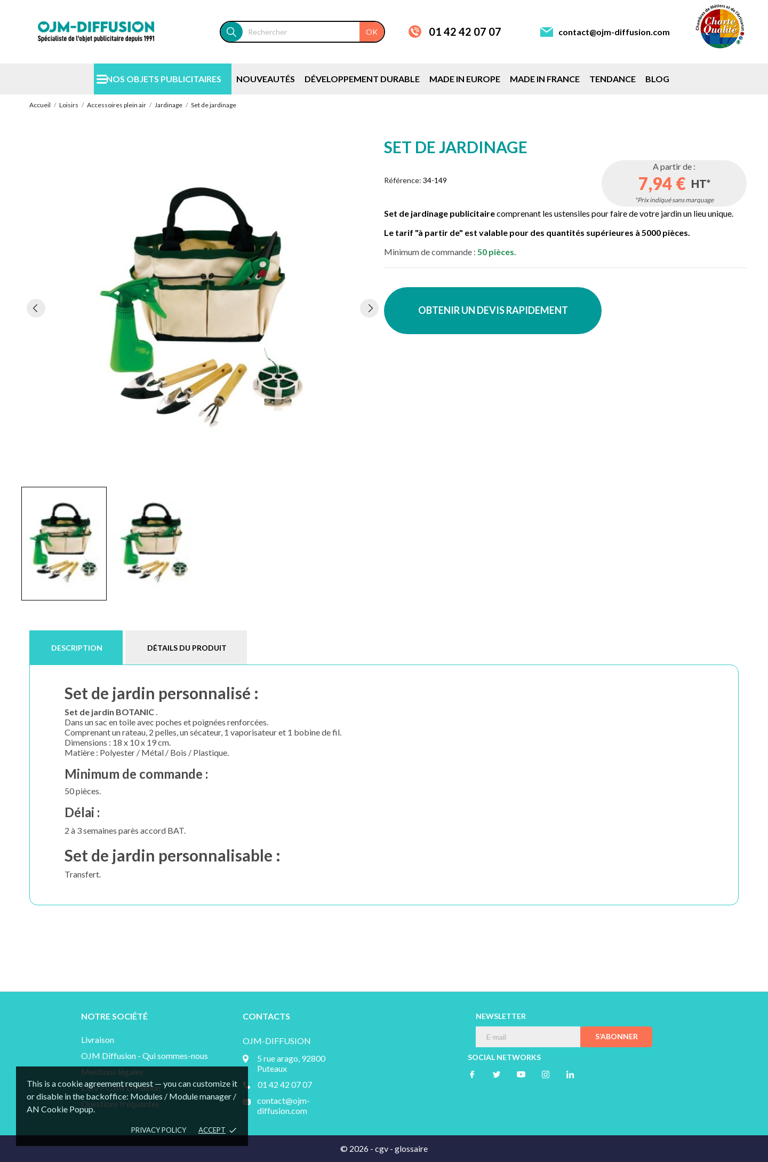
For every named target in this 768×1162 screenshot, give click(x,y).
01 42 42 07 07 (465, 31)
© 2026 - (357, 1148)
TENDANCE (612, 79)
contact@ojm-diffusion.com (614, 32)
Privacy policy (158, 1130)
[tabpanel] (202, 308)
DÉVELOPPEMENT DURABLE (362, 79)
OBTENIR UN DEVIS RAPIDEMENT (493, 310)
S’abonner (616, 1036)
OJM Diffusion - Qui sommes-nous (144, 1055)
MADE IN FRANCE (545, 79)
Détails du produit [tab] (187, 647)
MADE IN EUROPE (464, 79)
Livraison (97, 1039)
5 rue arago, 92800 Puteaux (291, 1063)
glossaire (411, 1148)
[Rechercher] (313, 32)
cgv (381, 1148)
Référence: (402, 180)
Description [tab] (76, 647)
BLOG (657, 79)
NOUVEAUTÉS (265, 79)
